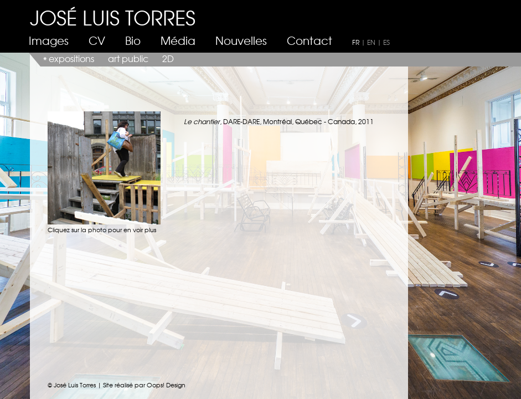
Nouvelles (241, 40)
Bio (133, 40)
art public (128, 58)
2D (168, 58)
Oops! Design (166, 384)
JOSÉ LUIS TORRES (112, 17)
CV (97, 40)
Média (178, 40)
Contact (309, 40)
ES (386, 42)
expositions (71, 58)
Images (49, 40)
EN (371, 42)
